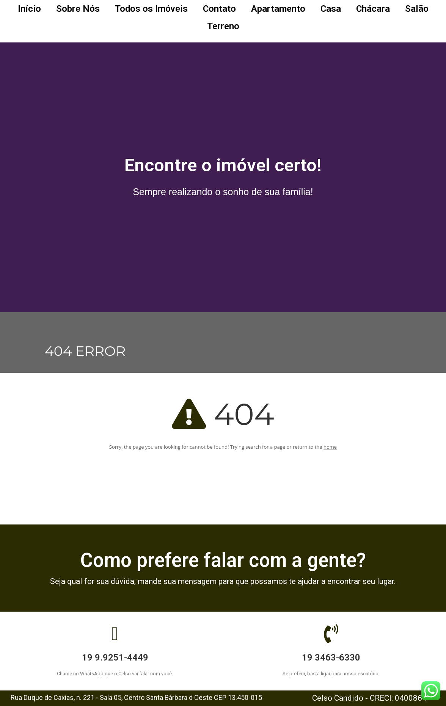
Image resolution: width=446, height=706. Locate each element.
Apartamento (278, 8)
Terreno (223, 26)
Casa (330, 8)
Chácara (373, 8)
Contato (219, 8)
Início (29, 8)
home (330, 446)
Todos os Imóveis (151, 8)
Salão (417, 8)
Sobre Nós (78, 8)
